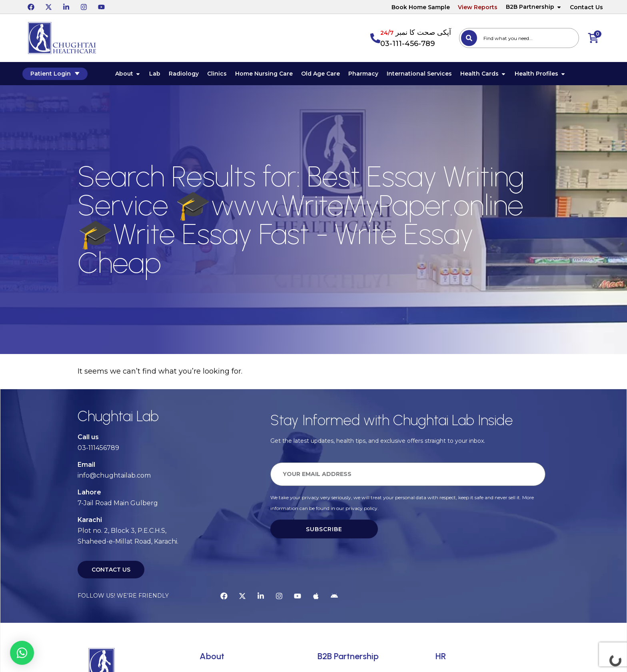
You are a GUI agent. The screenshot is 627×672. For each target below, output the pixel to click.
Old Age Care (324, 74)
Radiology (188, 74)
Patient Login (60, 74)
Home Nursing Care (268, 74)
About (132, 74)
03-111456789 (98, 449)
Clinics (221, 74)
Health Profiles (544, 74)
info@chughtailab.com (114, 476)
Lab (158, 74)
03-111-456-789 (407, 43)
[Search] (469, 38)
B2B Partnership (534, 6)
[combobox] (519, 38)
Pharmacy (367, 74)
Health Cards (487, 74)
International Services (423, 74)
